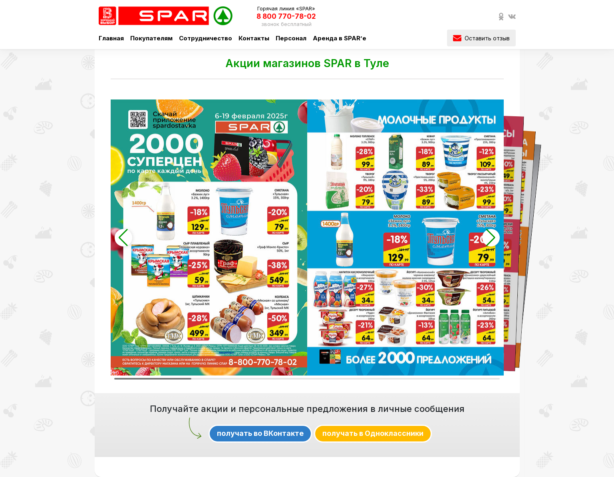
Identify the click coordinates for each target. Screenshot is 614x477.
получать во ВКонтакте (260, 433)
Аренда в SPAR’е (339, 38)
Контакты (253, 38)
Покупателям (151, 38)
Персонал (291, 38)
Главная (111, 38)
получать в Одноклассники (372, 433)
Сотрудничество (205, 38)
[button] (123, 237)
